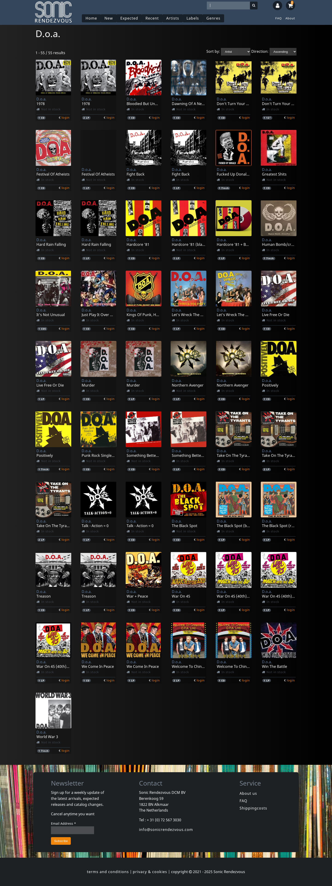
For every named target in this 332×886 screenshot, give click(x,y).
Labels (193, 18)
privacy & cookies (150, 871)
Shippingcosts (253, 808)
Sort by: (213, 51)
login (66, 117)
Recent (152, 18)
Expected (129, 18)
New (108, 18)
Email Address (63, 823)
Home (91, 18)
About (290, 18)
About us (248, 793)
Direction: (260, 51)
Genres (213, 18)
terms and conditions (108, 871)
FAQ (278, 18)
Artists (172, 18)
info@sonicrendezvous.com (166, 829)
